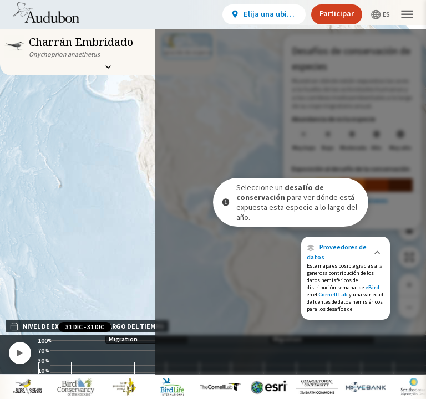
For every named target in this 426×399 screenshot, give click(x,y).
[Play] (20, 353)
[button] (345, 252)
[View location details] (264, 14)
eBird (372, 287)
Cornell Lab (333, 294)
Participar (337, 13)
